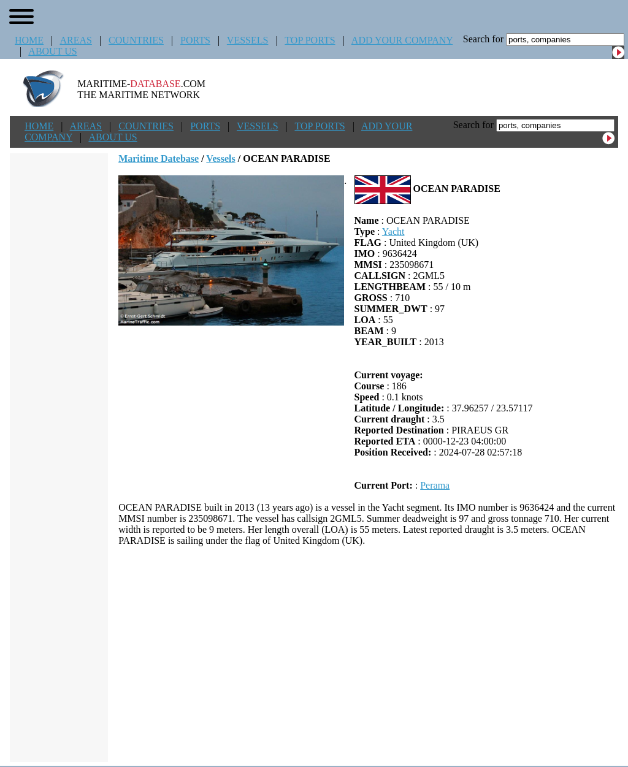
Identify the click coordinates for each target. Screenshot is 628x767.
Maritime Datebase (158, 158)
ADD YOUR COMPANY (402, 40)
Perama (435, 485)
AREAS (75, 40)
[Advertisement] (368, 654)
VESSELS (248, 40)
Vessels (220, 158)
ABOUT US (52, 51)
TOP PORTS (310, 40)
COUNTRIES (136, 40)
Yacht (393, 231)
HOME (29, 40)
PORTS (195, 40)
